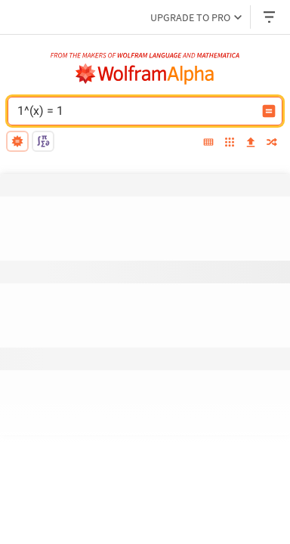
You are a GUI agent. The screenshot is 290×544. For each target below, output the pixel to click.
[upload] (250, 143)
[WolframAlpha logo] (145, 74)
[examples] (229, 143)
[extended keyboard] (208, 143)
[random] (271, 143)
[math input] (43, 141)
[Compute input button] (268, 111)
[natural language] (17, 141)
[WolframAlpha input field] (135, 111)
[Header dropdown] (270, 17)
